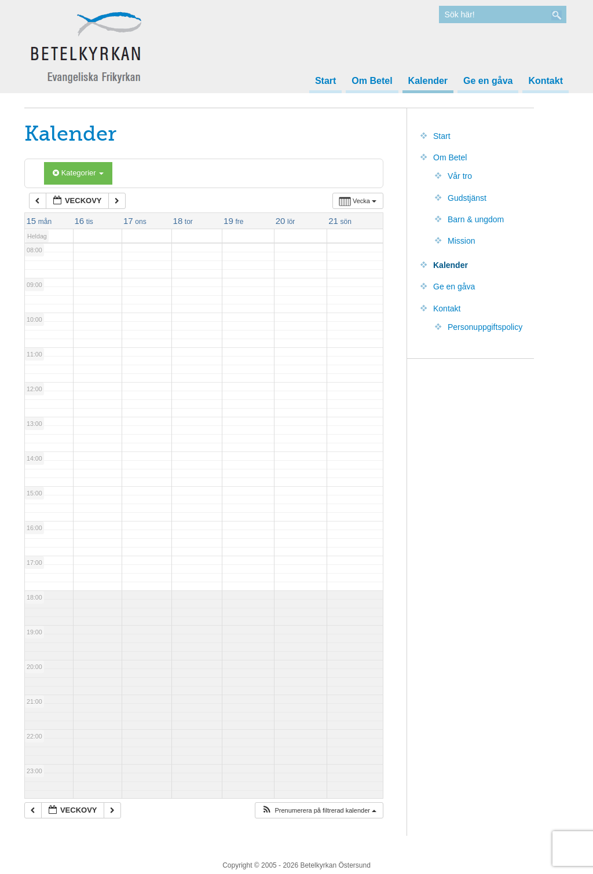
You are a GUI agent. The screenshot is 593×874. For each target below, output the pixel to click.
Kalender (428, 81)
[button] (318, 810)
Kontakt (545, 81)
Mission (461, 240)
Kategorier (78, 172)
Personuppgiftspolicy (485, 327)
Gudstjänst (467, 198)
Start (325, 81)
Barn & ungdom (476, 219)
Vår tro (460, 176)
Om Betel (372, 81)
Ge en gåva (488, 81)
